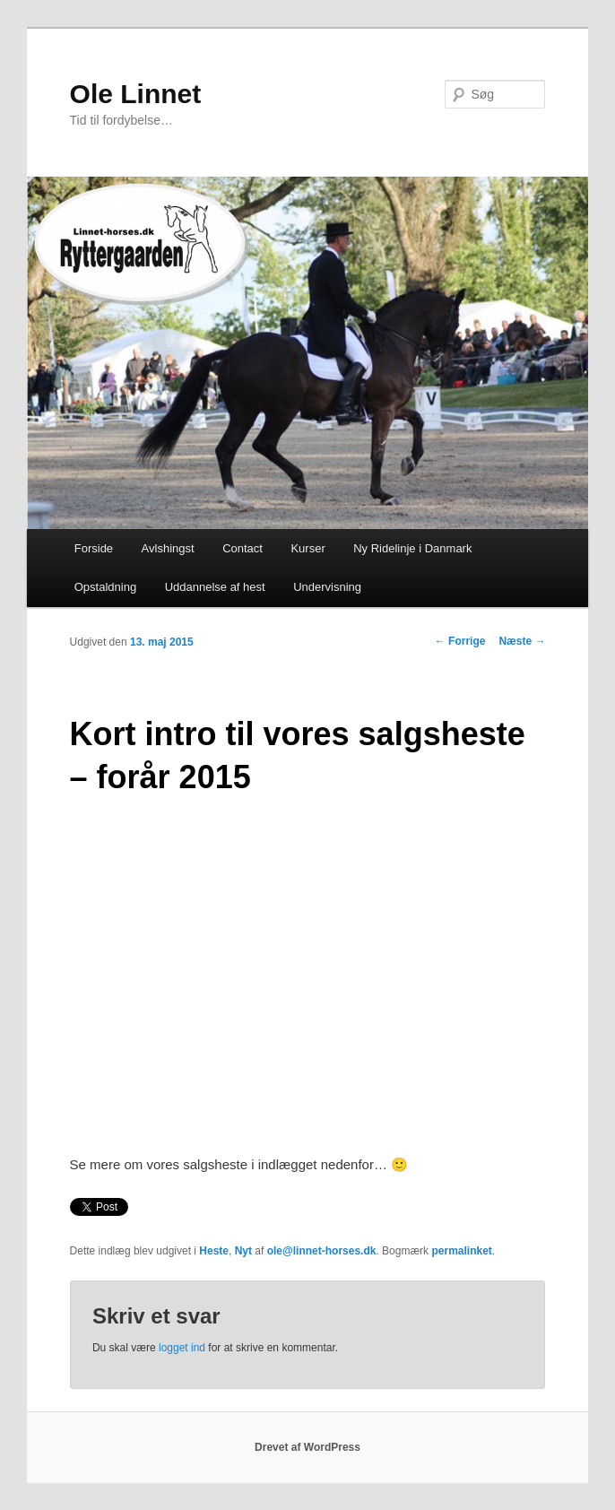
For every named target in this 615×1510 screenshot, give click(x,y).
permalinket (461, 1251)
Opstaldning (105, 587)
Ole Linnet (136, 93)
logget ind (182, 1347)
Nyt (243, 1251)
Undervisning (327, 587)
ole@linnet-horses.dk (322, 1251)
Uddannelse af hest (215, 587)
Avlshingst (168, 548)
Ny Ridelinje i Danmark (412, 548)
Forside (93, 548)
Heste (214, 1251)
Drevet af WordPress (307, 1447)
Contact (242, 548)
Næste (521, 641)
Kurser (307, 548)
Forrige (460, 641)
